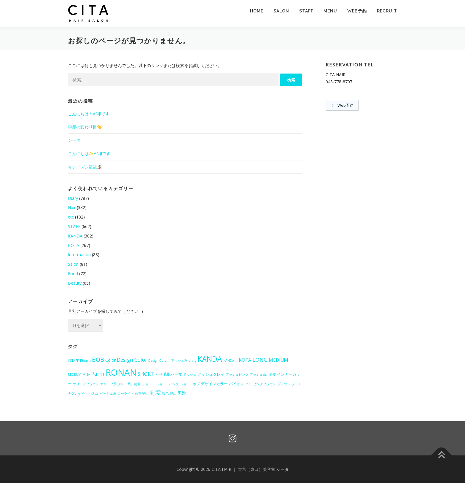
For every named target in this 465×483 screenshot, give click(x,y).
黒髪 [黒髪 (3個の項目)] (182, 393)
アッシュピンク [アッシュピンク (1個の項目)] (237, 374)
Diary (73, 198)
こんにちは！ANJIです (88, 114)
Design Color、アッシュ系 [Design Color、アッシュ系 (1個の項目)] (167, 360)
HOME (256, 11)
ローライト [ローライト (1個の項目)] (125, 393)
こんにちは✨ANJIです (89, 153)
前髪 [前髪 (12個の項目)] (155, 392)
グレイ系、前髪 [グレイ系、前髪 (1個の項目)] (129, 384)
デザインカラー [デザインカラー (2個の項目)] (214, 383)
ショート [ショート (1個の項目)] (148, 384)
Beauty (75, 283)
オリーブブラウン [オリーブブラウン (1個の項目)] (86, 384)
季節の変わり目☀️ (85, 127)
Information (79, 254)
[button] (88, 13)
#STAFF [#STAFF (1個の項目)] (73, 360)
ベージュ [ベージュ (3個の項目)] (90, 393)
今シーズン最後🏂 (85, 167)
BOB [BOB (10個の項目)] (98, 360)
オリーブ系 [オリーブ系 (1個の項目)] (108, 384)
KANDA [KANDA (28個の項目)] (210, 359)
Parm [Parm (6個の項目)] (97, 373)
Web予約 (357, 11)
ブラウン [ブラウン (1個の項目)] (283, 384)
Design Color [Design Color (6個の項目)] (132, 359)
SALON (281, 11)
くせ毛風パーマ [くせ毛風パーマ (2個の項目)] (168, 374)
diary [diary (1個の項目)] (192, 360)
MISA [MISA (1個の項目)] (86, 374)
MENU (330, 11)
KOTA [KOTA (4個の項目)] (245, 360)
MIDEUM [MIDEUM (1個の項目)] (74, 374)
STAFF (306, 11)
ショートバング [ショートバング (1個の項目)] (167, 384)
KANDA (75, 236)
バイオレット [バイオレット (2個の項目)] (240, 383)
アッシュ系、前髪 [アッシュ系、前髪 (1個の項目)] (263, 374)
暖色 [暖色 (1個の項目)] (165, 393)
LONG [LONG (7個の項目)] (259, 359)
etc (71, 217)
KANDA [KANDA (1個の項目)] (230, 360)
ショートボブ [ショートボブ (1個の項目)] (190, 384)
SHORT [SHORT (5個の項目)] (146, 373)
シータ (74, 140)
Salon (73, 264)
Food (73, 273)
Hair (72, 207)
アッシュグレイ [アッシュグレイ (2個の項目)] (211, 374)
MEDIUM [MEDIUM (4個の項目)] (278, 360)
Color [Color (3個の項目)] (110, 360)
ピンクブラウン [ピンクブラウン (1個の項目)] (264, 384)
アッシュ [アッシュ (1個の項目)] (189, 374)
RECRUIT (387, 11)
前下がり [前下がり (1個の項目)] (141, 393)
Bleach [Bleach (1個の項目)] (85, 360)
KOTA (73, 245)
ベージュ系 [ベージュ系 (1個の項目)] (108, 393)
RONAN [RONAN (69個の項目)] (121, 372)
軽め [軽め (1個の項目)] (173, 393)
